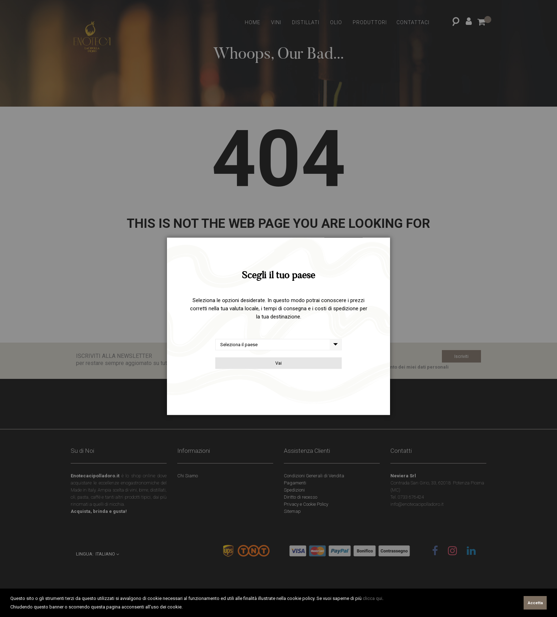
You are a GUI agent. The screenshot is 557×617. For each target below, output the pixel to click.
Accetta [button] (535, 602)
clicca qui (372, 598)
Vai (278, 363)
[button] (184, 607)
